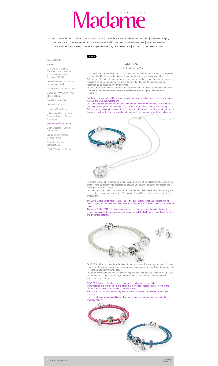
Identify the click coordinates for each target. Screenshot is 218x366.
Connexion (168, 359)
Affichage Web (167, 361)
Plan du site (64, 360)
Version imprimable (54, 360)
